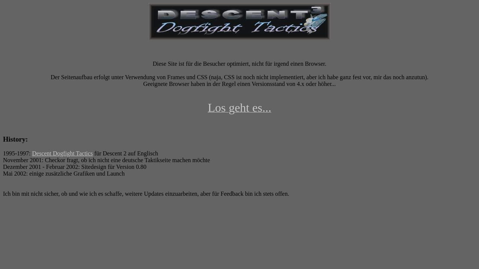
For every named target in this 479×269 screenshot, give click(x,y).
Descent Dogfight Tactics (62, 153)
